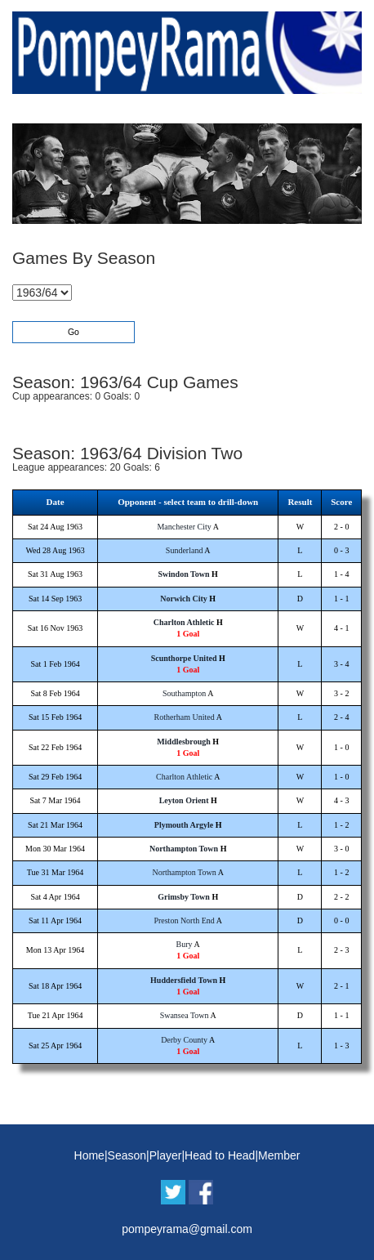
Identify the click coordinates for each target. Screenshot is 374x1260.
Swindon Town (184, 574)
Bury (184, 944)
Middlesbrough (183, 741)
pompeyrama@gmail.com (187, 1228)
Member (279, 1155)
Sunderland (184, 550)
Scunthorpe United (184, 658)
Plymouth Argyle (184, 824)
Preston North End (184, 920)
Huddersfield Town (183, 980)
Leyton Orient (184, 800)
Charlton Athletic (184, 622)
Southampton (184, 693)
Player (165, 1155)
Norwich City (183, 598)
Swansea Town (184, 1015)
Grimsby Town (184, 896)
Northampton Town (183, 848)
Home (89, 1155)
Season (127, 1155)
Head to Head (220, 1155)
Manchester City (184, 526)
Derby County (184, 1039)
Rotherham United (184, 717)
